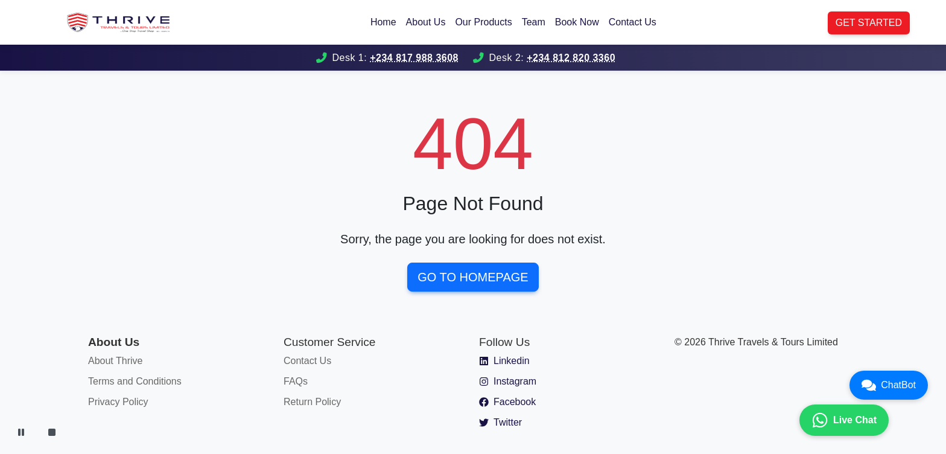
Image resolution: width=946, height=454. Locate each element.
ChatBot (889, 385)
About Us (426, 22)
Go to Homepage (472, 277)
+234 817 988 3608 (414, 58)
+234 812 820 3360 (571, 58)
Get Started (869, 23)
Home (383, 22)
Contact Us (632, 22)
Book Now (577, 22)
